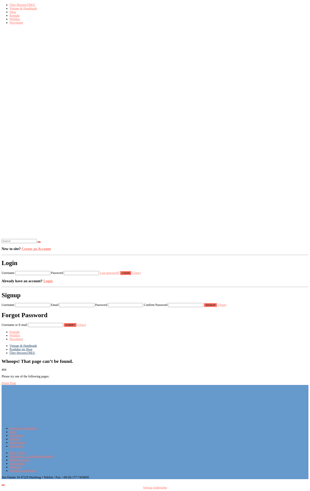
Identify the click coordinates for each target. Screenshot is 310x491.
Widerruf (15, 467)
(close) (136, 273)
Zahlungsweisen (19, 460)
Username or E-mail (14, 324)
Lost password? (109, 273)
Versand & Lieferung (22, 470)
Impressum (16, 446)
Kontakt (14, 15)
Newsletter (16, 22)
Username (8, 273)
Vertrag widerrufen (155, 487)
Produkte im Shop (20, 349)
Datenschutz (17, 442)
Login (48, 281)
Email (55, 305)
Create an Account (36, 249)
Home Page (9, 383)
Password (57, 273)
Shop (12, 12)
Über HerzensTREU (22, 5)
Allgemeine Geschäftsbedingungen (31, 456)
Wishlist (14, 19)
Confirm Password (155, 305)
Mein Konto (17, 452)
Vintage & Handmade (23, 8)
